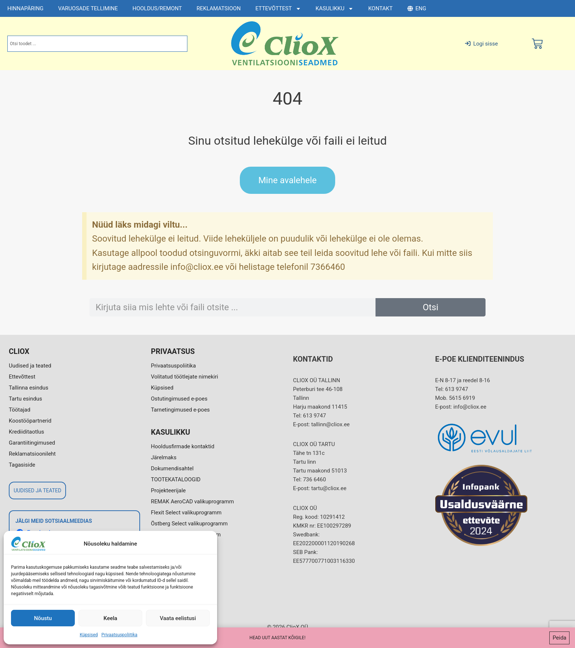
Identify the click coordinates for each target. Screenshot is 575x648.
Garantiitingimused (32, 442)
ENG (416, 8)
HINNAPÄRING (25, 8)
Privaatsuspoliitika (120, 634)
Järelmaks (164, 457)
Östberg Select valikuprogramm (189, 523)
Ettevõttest (22, 376)
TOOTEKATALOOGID (176, 479)
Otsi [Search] (431, 307)
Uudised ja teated (30, 365)
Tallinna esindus (28, 387)
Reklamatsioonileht (32, 453)
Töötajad (19, 409)
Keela (110, 618)
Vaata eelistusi (178, 618)
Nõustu (43, 618)
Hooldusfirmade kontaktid (183, 446)
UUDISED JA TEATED (37, 490)
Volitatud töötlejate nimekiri (184, 376)
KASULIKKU (335, 8)
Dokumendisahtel (172, 468)
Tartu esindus (25, 398)
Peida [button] (560, 637)
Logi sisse (481, 43)
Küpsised (89, 634)
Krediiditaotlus (26, 431)
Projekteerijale (168, 490)
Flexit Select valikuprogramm (186, 512)
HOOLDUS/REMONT (157, 8)
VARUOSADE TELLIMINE (88, 8)
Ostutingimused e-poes (179, 398)
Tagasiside (22, 464)
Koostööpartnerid (30, 420)
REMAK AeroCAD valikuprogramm (192, 501)
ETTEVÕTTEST (278, 8)
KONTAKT (380, 8)
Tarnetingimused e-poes (180, 409)
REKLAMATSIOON (219, 8)
